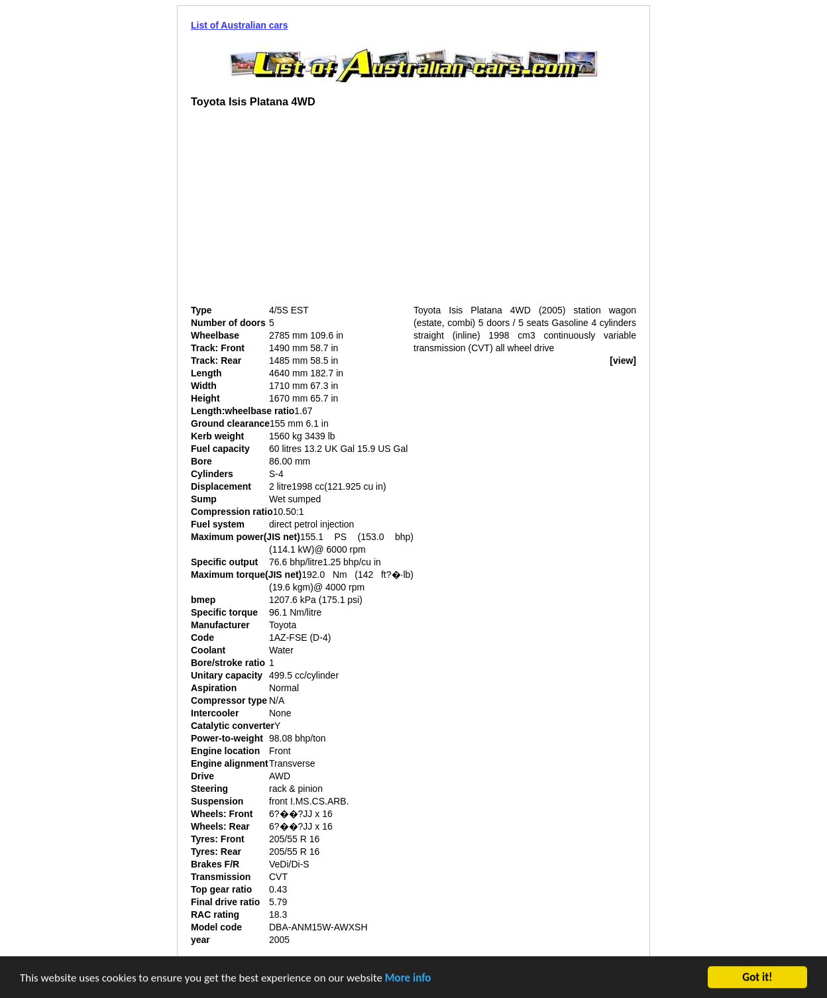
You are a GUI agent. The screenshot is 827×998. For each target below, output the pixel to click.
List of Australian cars (239, 25)
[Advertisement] (302, 211)
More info (408, 978)
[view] (623, 360)
